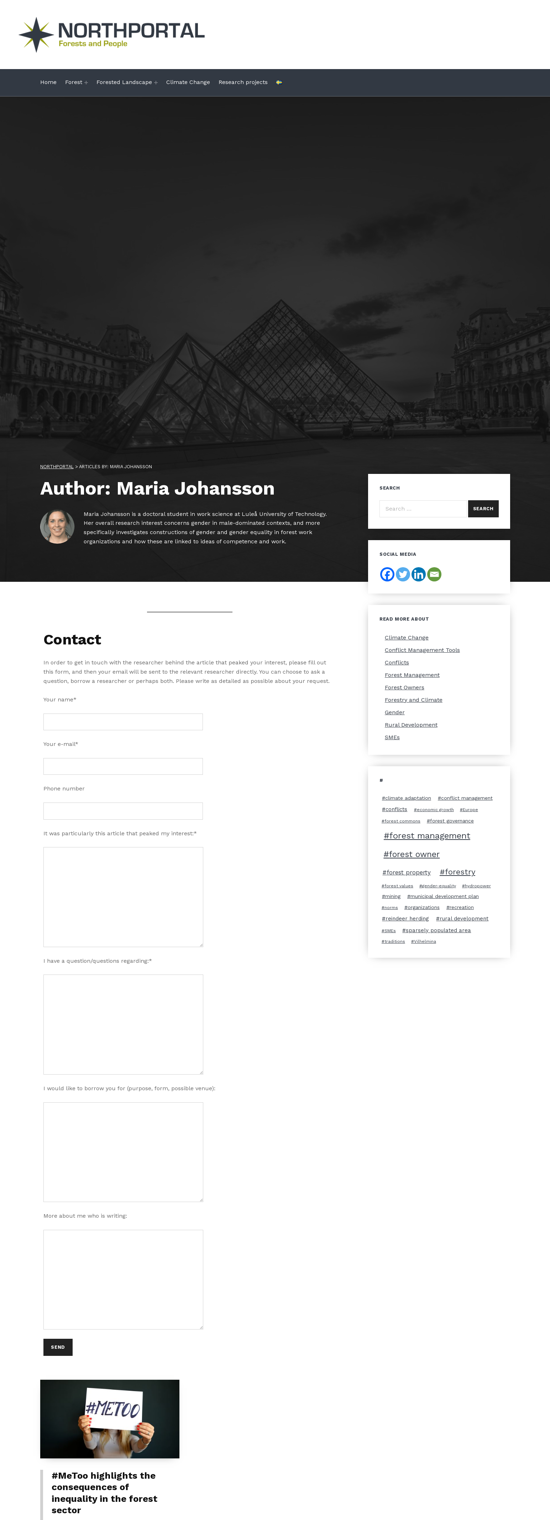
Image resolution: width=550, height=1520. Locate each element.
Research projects (243, 82)
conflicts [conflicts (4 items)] (396, 809)
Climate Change (188, 82)
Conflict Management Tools (422, 650)
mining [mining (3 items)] (392, 896)
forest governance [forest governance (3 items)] (452, 821)
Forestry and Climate (413, 699)
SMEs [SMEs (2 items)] (390, 930)
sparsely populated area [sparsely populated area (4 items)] (438, 930)
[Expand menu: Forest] (86, 82)
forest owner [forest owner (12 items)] (414, 854)
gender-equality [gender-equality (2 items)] (439, 885)
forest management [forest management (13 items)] (429, 836)
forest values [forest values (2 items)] (398, 885)
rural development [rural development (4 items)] (464, 918)
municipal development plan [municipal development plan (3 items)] (444, 896)
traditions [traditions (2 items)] (394, 941)
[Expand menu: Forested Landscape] (156, 82)
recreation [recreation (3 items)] (462, 907)
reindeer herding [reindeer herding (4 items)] (407, 918)
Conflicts (397, 662)
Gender (395, 712)
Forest (73, 82)
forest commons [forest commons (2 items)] (402, 821)
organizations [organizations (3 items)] (424, 907)
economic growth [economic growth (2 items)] (435, 809)
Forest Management (412, 675)
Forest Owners (404, 687)
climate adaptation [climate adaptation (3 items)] (408, 798)
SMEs (392, 737)
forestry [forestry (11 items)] (460, 871)
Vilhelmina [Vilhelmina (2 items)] (425, 941)
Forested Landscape (124, 82)
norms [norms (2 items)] (391, 907)
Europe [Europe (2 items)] (470, 809)
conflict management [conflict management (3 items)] (467, 798)
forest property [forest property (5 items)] (409, 872)
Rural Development (411, 724)
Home (48, 82)
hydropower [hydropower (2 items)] (478, 885)
